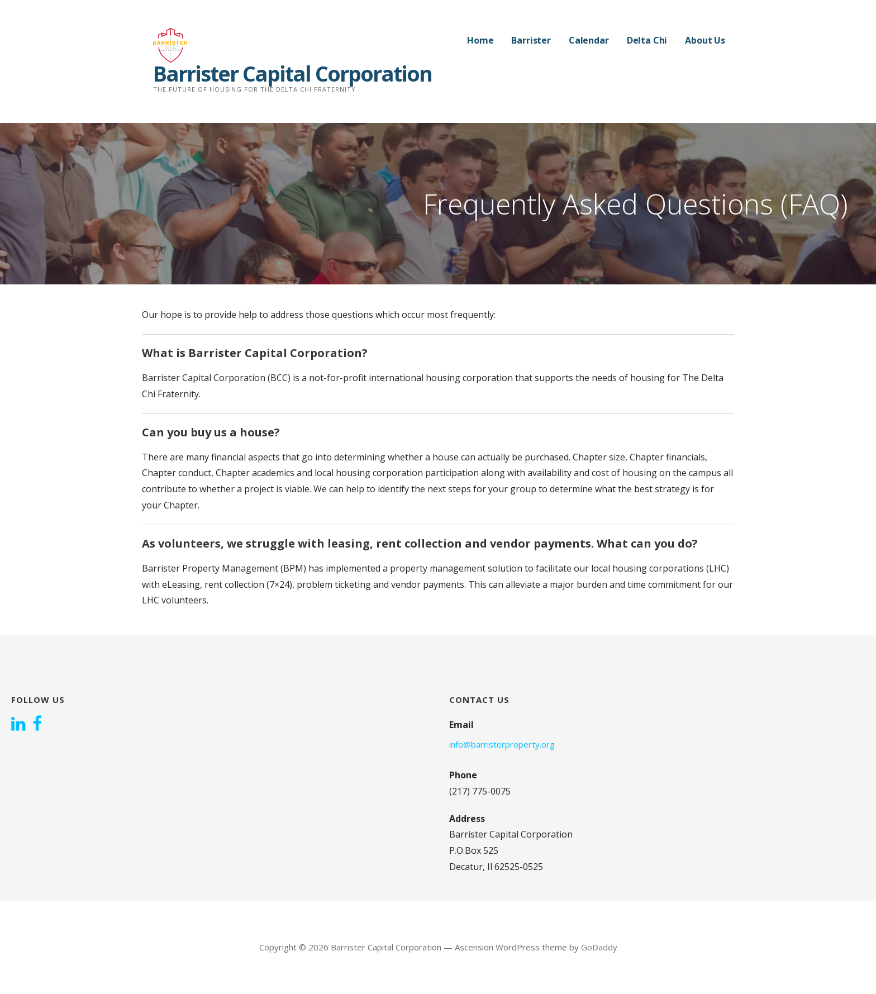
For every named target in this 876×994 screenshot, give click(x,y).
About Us (705, 40)
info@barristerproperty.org (502, 744)
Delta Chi (647, 40)
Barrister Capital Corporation (292, 73)
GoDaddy (599, 947)
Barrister (531, 40)
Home (480, 40)
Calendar (589, 40)
